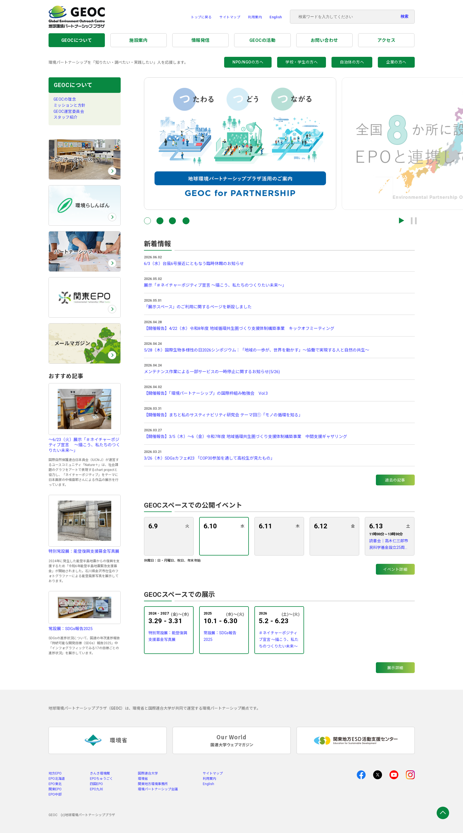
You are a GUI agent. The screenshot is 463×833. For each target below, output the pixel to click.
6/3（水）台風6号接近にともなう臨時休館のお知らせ (194, 263)
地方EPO (55, 773)
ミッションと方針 (70, 105)
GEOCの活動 (262, 40)
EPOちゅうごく (101, 779)
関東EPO (55, 789)
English (276, 17)
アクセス (386, 40)
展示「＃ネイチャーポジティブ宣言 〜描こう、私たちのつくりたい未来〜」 (215, 285)
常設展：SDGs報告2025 (220, 636)
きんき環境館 (100, 773)
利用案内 (255, 17)
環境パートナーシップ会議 (158, 789)
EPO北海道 (57, 779)
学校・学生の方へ (301, 62)
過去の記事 (395, 480)
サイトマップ (229, 17)
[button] (147, 220)
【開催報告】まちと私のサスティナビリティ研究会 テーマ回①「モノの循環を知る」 (223, 414)
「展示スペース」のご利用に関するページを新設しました (198, 306)
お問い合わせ (324, 40)
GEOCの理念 (65, 99)
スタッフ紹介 (66, 117)
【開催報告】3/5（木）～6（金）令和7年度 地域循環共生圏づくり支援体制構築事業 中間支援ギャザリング (245, 436)
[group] (240, 143)
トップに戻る (201, 17)
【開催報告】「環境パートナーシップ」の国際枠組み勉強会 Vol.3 (206, 393)
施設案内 (138, 40)
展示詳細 (395, 668)
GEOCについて (76, 40)
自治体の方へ (352, 62)
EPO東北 (55, 784)
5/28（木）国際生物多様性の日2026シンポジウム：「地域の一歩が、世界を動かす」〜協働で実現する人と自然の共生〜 (256, 350)
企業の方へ (396, 62)
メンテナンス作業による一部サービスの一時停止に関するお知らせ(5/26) (212, 371)
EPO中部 (55, 794)
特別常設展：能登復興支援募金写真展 (167, 636)
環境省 (143, 779)
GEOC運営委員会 (69, 111)
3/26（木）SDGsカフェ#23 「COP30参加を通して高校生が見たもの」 (209, 458)
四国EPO (96, 784)
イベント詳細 (395, 569)
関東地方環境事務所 (153, 784)
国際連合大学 (148, 773)
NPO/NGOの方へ (247, 62)
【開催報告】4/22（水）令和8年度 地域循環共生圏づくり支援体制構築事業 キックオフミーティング (239, 328)
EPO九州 (96, 789)
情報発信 (200, 40)
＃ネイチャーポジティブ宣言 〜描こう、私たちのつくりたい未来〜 (278, 639)
